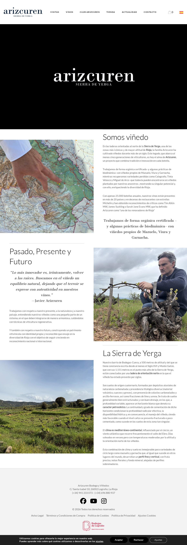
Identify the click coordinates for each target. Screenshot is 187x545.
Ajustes (158, 539)
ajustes (99, 541)
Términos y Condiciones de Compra (65, 515)
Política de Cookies (98, 515)
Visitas (54, 12)
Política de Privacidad (123, 515)
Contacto (150, 12)
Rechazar (138, 539)
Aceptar (119, 539)
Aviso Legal (37, 515)
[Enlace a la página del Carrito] (170, 12)
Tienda (110, 12)
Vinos (69, 12)
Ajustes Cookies (147, 515)
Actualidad (129, 12)
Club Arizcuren (90, 12)
